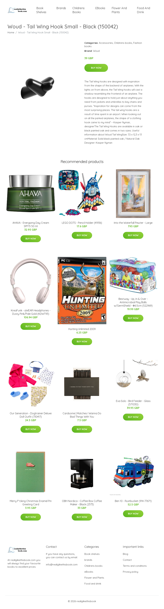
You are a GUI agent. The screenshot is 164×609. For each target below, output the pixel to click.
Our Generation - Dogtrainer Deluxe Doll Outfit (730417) (31, 417)
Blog (125, 556)
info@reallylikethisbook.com (62, 566)
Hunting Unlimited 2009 (82, 331)
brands (61, 9)
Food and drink (143, 11)
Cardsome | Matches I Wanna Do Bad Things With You (82, 417)
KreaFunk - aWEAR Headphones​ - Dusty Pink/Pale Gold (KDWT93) (30, 314)
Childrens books (78, 11)
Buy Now (96, 70)
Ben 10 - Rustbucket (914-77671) (133, 503)
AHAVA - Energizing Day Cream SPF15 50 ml (30, 226)
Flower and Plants (119, 11)
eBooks (100, 9)
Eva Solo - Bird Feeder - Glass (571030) (133, 405)
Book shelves (41, 11)
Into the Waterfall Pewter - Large (133, 225)
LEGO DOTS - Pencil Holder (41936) (82, 225)
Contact (127, 562)
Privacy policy (130, 574)
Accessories (106, 45)
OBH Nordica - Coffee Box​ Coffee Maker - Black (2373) (82, 505)
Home (11, 34)
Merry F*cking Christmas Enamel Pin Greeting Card (31, 505)
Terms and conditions (135, 568)
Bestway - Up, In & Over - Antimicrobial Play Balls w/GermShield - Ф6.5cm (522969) (133, 304)
